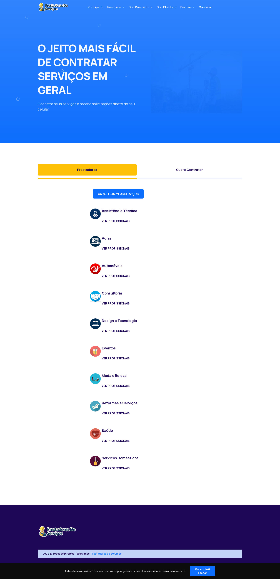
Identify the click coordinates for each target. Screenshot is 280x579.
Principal (94, 7)
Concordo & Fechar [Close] (202, 571)
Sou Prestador (139, 7)
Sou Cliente (165, 7)
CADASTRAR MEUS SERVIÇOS (118, 194)
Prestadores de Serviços (106, 553)
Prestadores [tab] (87, 169)
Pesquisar (114, 7)
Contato (205, 7)
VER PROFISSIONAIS (116, 221)
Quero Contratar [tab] (189, 169)
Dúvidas (186, 7)
